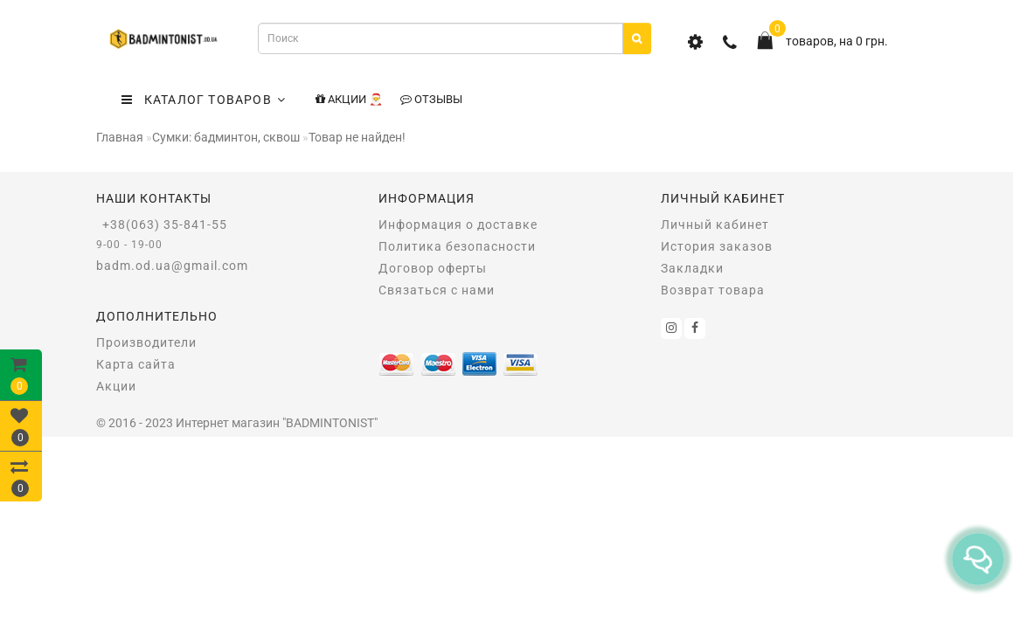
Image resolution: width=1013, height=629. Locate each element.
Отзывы (431, 99)
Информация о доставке (458, 225)
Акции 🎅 (349, 99)
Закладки (692, 268)
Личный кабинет (715, 225)
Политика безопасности (457, 246)
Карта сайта (136, 364)
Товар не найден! (357, 137)
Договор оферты (432, 268)
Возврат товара (713, 290)
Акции (116, 386)
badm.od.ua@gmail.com (172, 266)
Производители (146, 342)
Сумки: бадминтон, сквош (226, 137)
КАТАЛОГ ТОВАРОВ (203, 100)
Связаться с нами (436, 290)
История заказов (717, 246)
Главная (119, 137)
